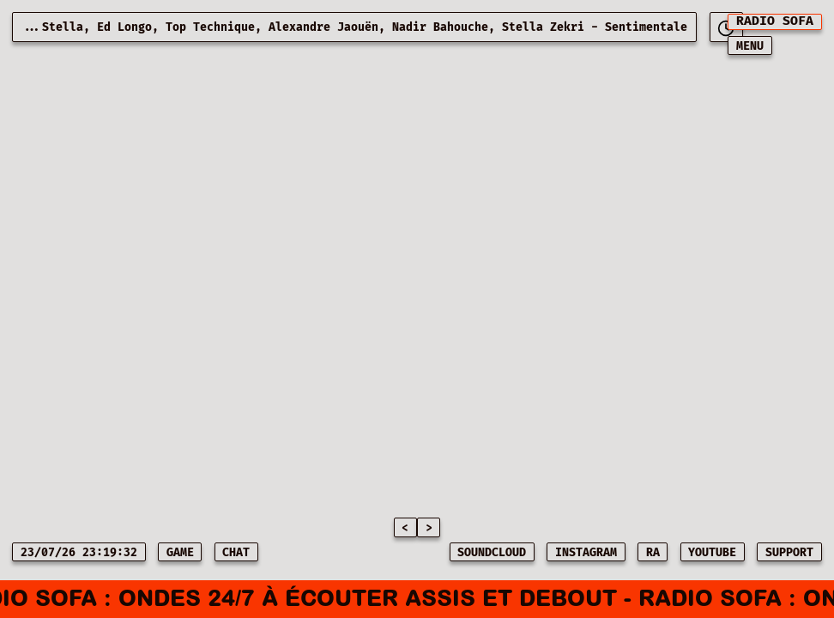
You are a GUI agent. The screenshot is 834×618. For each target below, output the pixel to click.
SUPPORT (789, 553)
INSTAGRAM (586, 553)
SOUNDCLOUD (491, 553)
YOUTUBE (712, 553)
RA (653, 553)
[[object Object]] (726, 27)
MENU (750, 46)
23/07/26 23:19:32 (79, 553)
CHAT (236, 553)
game (180, 553)
